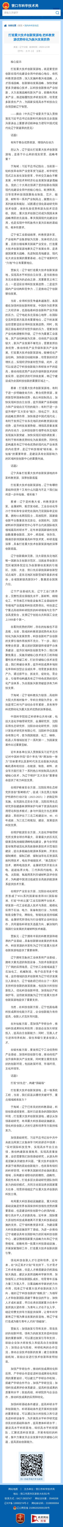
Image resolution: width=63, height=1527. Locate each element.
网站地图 (13, 1489)
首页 (20, 25)
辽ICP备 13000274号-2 (16, 1503)
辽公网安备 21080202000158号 (33, 1508)
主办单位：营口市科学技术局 (39, 1489)
